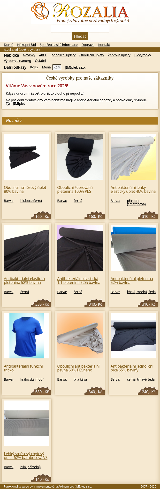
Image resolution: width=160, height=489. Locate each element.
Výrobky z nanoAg (17, 60)
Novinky (29, 55)
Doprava (88, 44)
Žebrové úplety (119, 55)
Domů (8, 44)
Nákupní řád (26, 44)
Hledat (80, 36)
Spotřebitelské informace (58, 44)
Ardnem (63, 486)
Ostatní (40, 60)
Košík (34, 67)
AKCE (43, 55)
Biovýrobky (142, 55)
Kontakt (104, 44)
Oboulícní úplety (91, 55)
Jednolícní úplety (63, 55)
